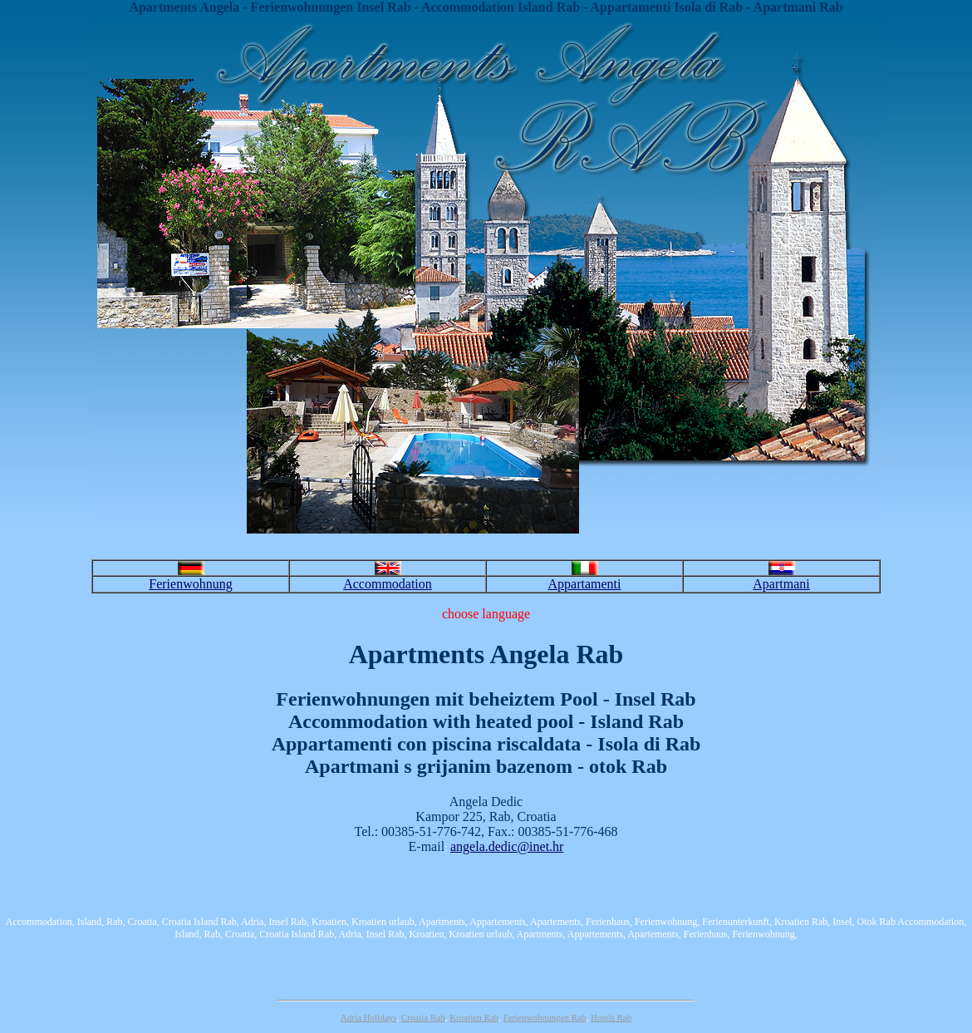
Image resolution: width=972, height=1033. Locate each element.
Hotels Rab (611, 1017)
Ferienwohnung (190, 584)
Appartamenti (584, 584)
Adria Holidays (369, 1017)
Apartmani (781, 584)
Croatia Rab (423, 1017)
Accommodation (387, 584)
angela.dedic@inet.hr (506, 846)
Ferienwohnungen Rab (545, 1017)
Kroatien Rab (473, 1017)
